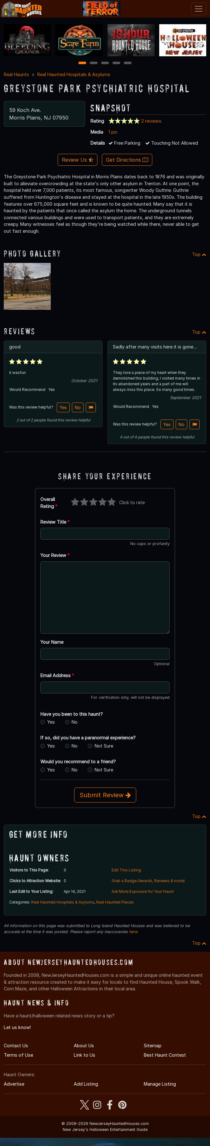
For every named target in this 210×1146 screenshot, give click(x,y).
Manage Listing (160, 1084)
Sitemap (152, 1045)
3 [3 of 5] (105, 63)
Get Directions (127, 160)
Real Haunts (16, 74)
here (133, 931)
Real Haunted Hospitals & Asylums (73, 74)
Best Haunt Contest (165, 1055)
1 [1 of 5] (82, 63)
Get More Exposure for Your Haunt (143, 891)
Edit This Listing (126, 870)
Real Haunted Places (115, 902)
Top (199, 254)
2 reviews (151, 121)
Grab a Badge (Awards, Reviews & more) (148, 880)
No (78, 407)
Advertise (14, 1084)
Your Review (55, 555)
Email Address (57, 675)
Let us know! (17, 1027)
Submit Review (105, 795)
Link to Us (84, 1055)
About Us (84, 1045)
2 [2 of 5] (93, 63)
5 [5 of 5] (127, 63)
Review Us (77, 160)
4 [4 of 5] (116, 63)
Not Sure (104, 745)
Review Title (55, 522)
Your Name (51, 642)
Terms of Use (18, 1055)
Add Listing (86, 1084)
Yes (63, 407)
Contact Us (16, 1045)
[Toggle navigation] (198, 9)
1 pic (113, 132)
